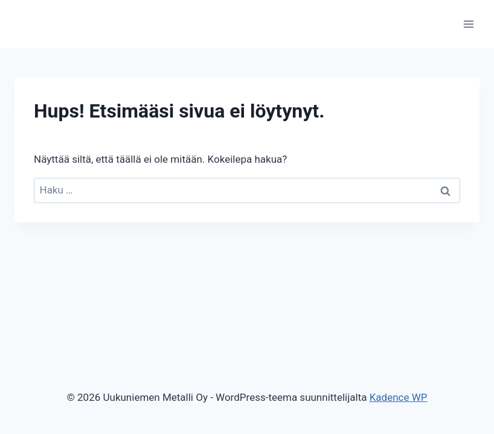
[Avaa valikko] (468, 23)
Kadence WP (399, 397)
